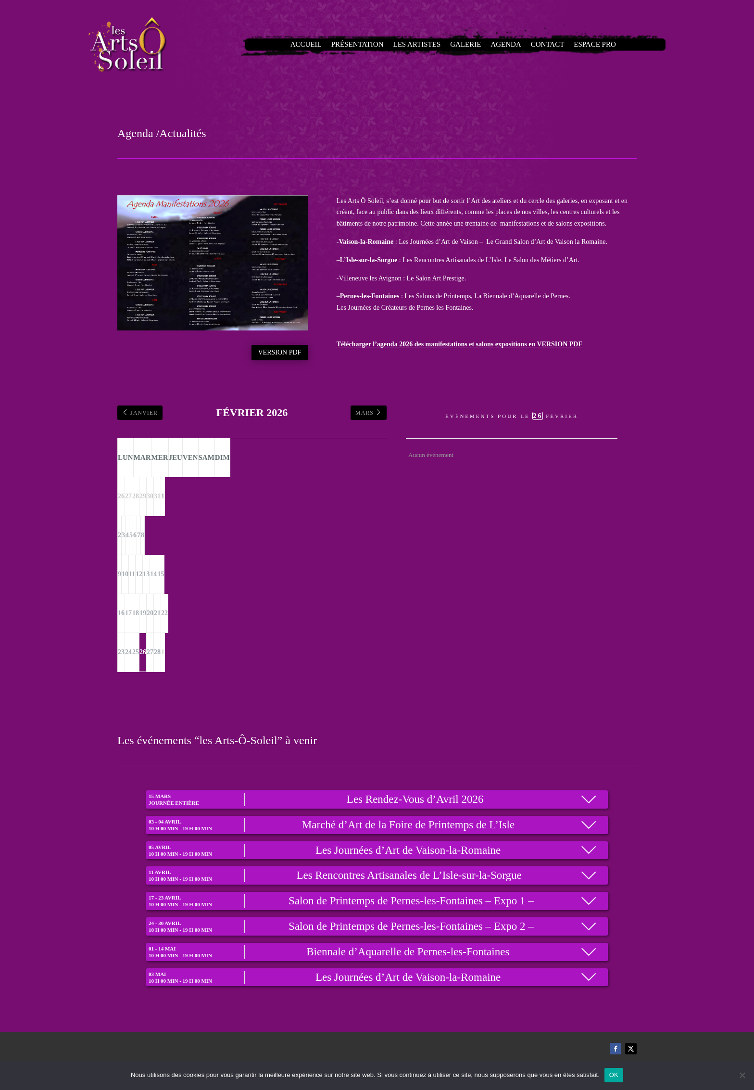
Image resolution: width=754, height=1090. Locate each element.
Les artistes (422, 44)
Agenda (497, 44)
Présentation (373, 44)
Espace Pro (571, 44)
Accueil (330, 44)
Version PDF (280, 352)
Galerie (464, 44)
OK (613, 1074)
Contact (532, 44)
